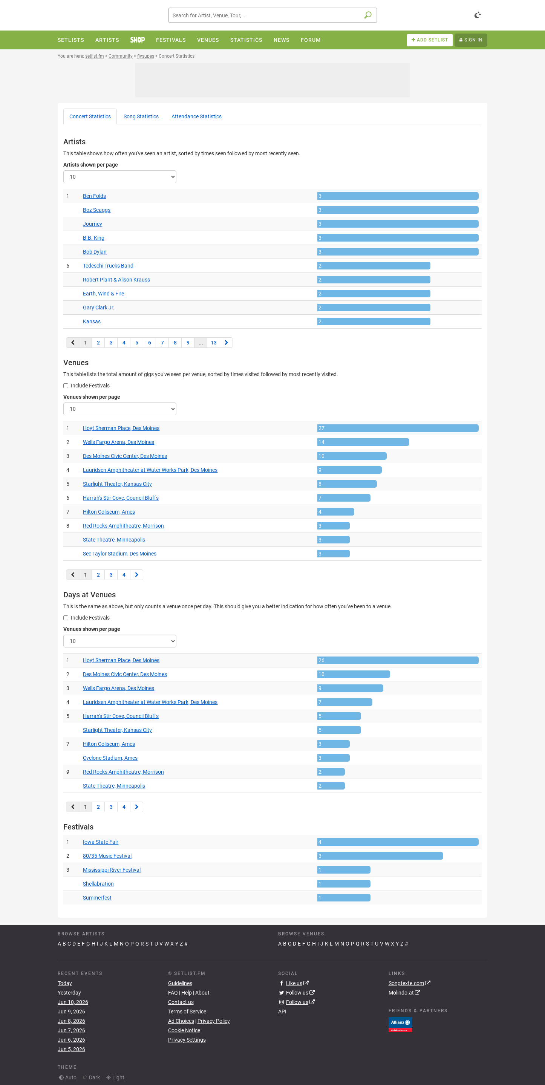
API (282, 1011)
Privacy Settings (187, 1040)
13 (214, 343)
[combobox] (272, 15)
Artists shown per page (90, 165)
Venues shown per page (91, 397)
